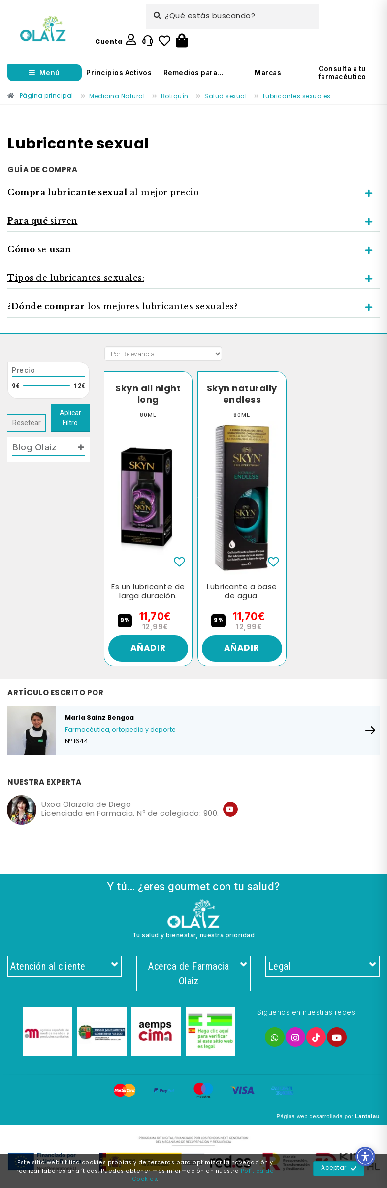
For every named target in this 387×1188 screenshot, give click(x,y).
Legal (322, 969)
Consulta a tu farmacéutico (342, 73)
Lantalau (367, 1120)
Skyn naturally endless (241, 395)
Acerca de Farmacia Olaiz (197, 976)
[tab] (193, 192)
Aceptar (339, 1169)
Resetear (26, 423)
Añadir (147, 649)
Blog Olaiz (34, 447)
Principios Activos (119, 73)
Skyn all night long (148, 395)
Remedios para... (193, 73)
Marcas (268, 73)
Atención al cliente (64, 969)
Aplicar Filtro (70, 418)
